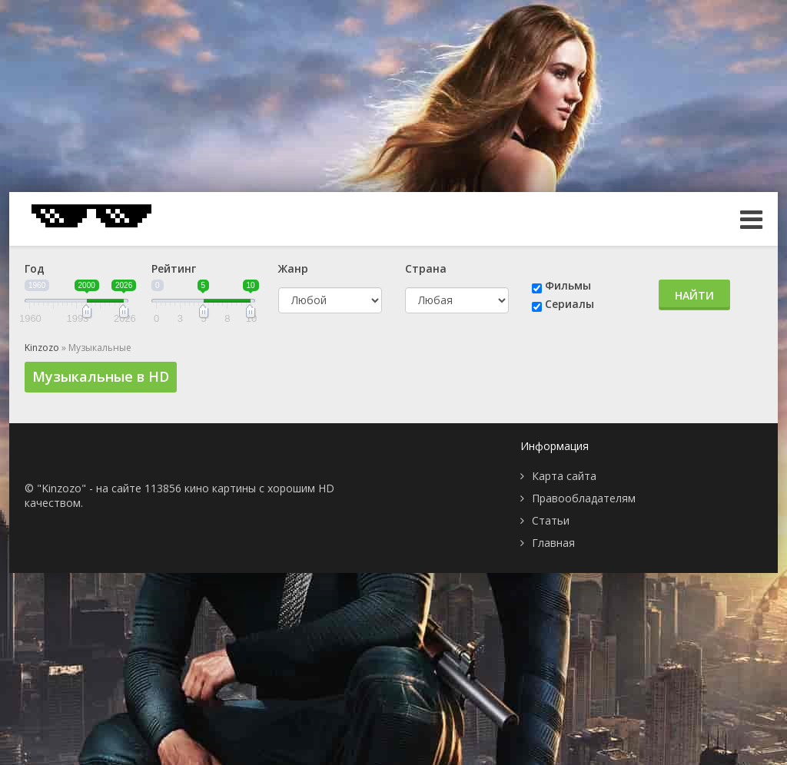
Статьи (550, 520)
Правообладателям (584, 498)
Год (35, 268)
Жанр (293, 268)
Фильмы (568, 285)
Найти (694, 295)
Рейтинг (173, 268)
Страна (426, 268)
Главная (553, 542)
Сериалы (569, 303)
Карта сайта (564, 476)
